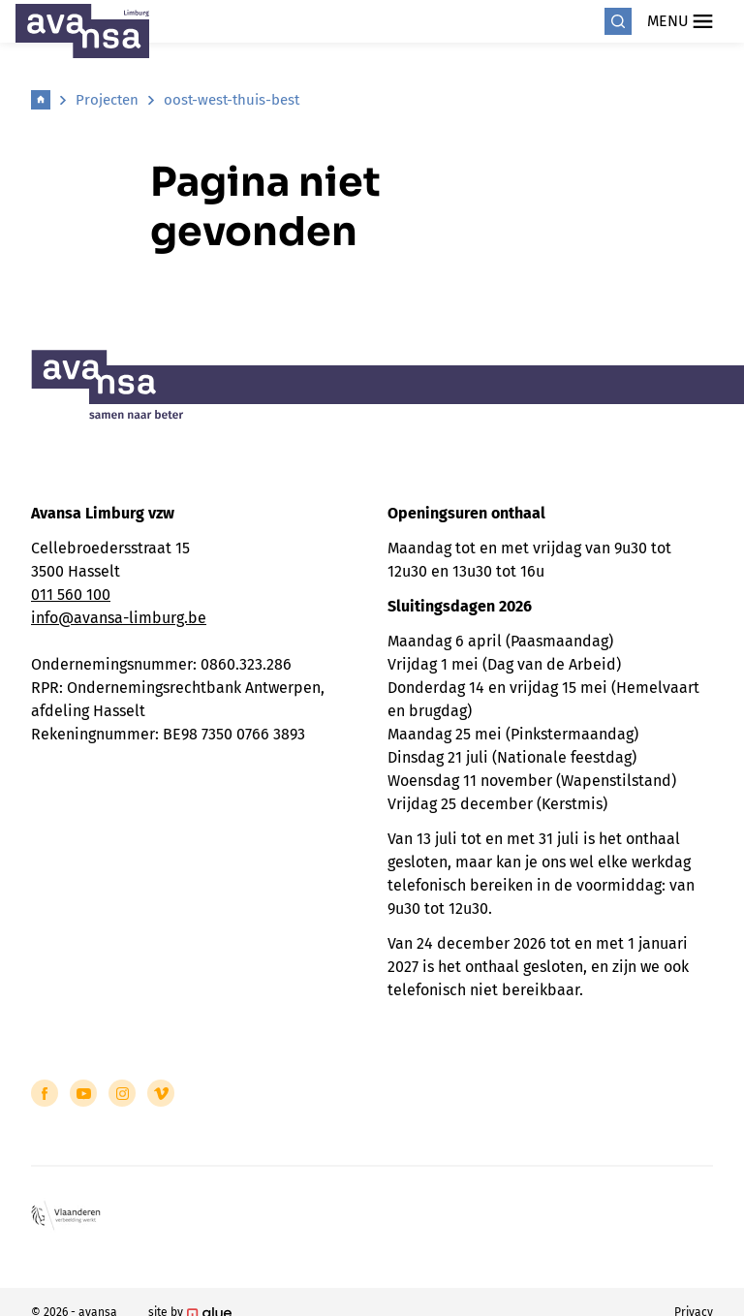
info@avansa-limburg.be (118, 618)
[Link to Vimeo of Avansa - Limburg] (160, 1093)
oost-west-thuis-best (231, 100)
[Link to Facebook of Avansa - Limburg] (44, 1093)
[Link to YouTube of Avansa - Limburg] (83, 1093)
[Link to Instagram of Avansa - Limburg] (122, 1093)
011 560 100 (70, 594)
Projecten (107, 100)
